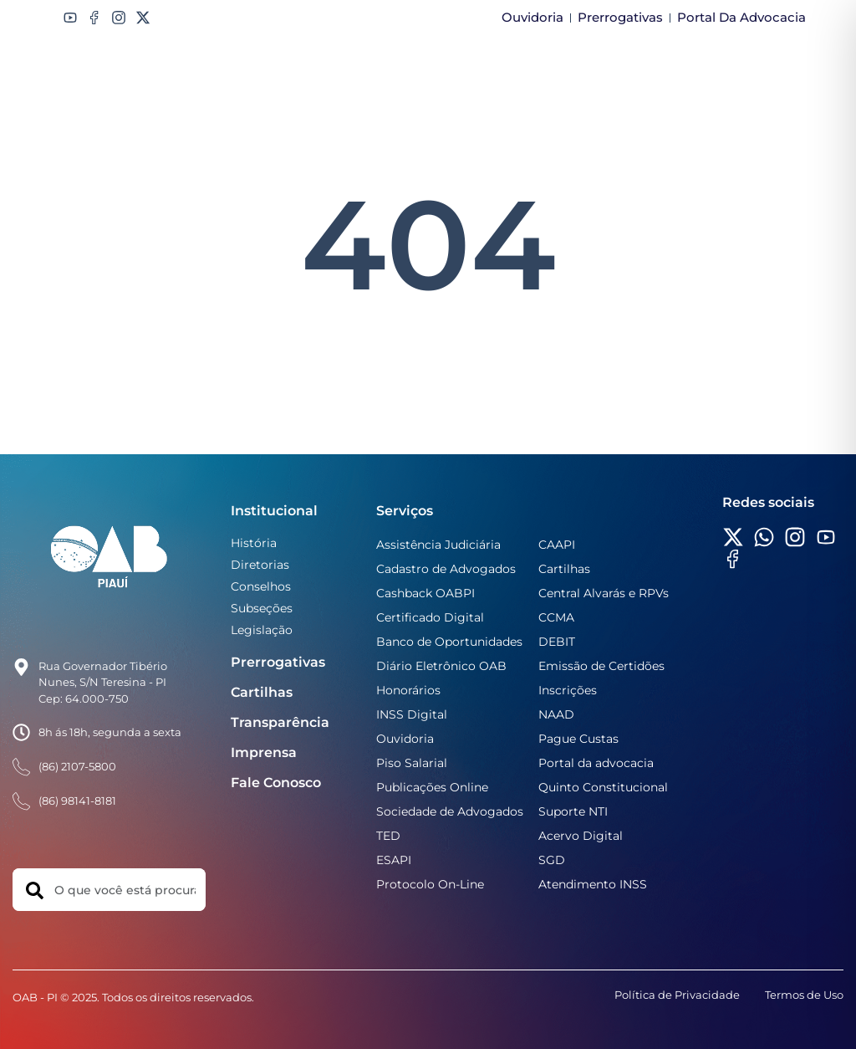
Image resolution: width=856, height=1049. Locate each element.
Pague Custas (578, 738)
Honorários (408, 690)
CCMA (556, 617)
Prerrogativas (278, 662)
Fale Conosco (276, 783)
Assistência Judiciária (438, 544)
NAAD (556, 714)
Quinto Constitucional (603, 787)
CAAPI (556, 544)
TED (388, 835)
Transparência (280, 722)
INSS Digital (411, 714)
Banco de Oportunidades (449, 641)
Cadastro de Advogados (446, 568)
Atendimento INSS (592, 884)
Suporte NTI (573, 811)
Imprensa (264, 752)
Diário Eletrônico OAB (441, 665)
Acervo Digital (580, 835)
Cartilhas (262, 692)
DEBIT (556, 641)
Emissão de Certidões (601, 665)
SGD (551, 859)
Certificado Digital (430, 617)
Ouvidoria (405, 738)
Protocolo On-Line (430, 884)
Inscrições (567, 690)
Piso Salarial (411, 762)
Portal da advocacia (596, 762)
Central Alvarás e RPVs (603, 593)
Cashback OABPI (425, 593)
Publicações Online (432, 787)
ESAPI (393, 859)
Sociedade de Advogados (449, 811)
